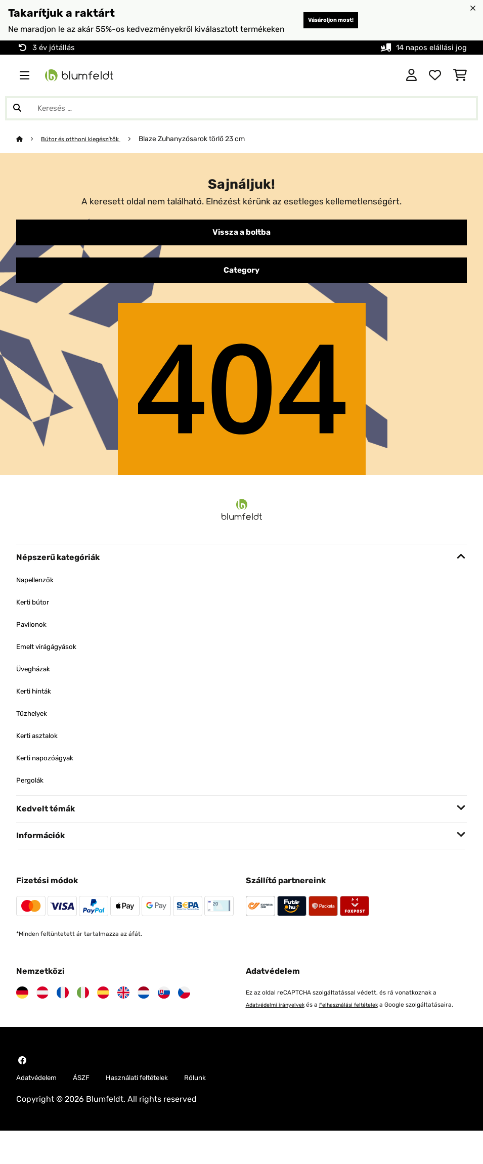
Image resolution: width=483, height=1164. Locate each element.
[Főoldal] (29, 153)
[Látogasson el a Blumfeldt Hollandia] (144, 1012)
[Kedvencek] (435, 89)
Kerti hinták (38, 710)
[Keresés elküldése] (17, 122)
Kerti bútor (36, 621)
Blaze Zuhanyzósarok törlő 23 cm (204, 153)
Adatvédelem (41, 1110)
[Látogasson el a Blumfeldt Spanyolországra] (103, 1012)
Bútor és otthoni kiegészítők (87, 153)
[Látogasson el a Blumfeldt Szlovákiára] (164, 1012)
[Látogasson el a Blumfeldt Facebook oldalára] (22, 1092)
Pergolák (32, 799)
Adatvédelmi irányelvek (280, 1024)
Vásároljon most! (308, 27)
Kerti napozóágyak (51, 777)
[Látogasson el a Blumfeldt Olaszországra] (83, 1012)
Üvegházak (37, 688)
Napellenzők (39, 599)
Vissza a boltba (242, 247)
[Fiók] (411, 89)
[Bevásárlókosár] (460, 89)
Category (242, 288)
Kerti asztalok (41, 755)
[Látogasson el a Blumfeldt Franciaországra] (63, 1012)
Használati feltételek (157, 1110)
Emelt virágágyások (53, 666)
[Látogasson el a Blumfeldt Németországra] (22, 1012)
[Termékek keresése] (241, 122)
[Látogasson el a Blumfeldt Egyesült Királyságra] (123, 1012)
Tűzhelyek (35, 733)
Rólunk (225, 1110)
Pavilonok (34, 644)
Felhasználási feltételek (362, 1024)
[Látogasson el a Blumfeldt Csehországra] (184, 1012)
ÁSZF (93, 1110)
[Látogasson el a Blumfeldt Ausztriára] (42, 1012)
